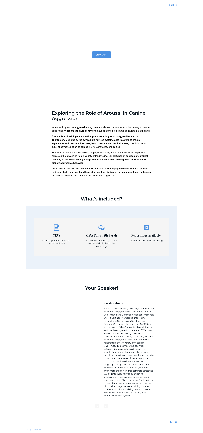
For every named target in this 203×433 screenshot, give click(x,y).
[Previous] (97, 406)
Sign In (173, 5)
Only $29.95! (101, 55)
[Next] (106, 406)
